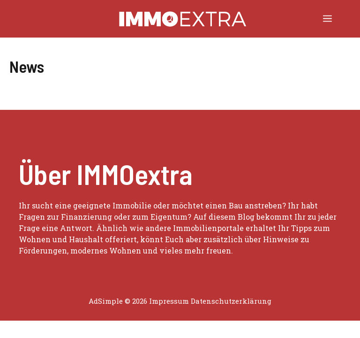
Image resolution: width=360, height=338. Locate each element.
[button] (169, 19)
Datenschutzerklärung (231, 301)
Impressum (169, 301)
